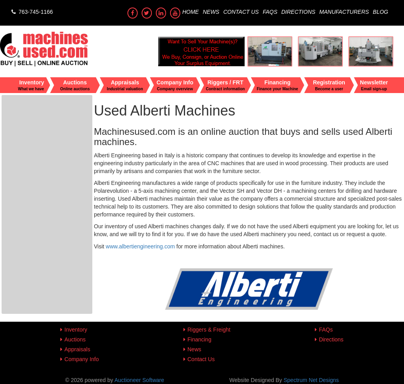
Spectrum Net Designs (311, 380)
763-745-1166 (31, 12)
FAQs (270, 12)
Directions (298, 12)
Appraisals (77, 349)
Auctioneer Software (139, 380)
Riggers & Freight (208, 329)
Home (190, 12)
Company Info (81, 359)
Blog (380, 12)
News (211, 12)
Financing (199, 339)
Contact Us (241, 12)
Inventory (75, 329)
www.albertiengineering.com (140, 246)
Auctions (75, 339)
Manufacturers (344, 12)
